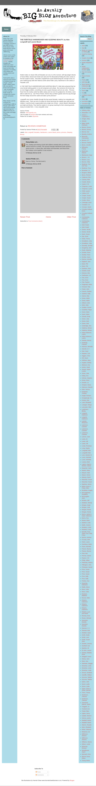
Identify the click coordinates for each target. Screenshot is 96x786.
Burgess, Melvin (86, 172)
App (83, 48)
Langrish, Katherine (85, 414)
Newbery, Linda (86, 527)
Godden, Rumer (86, 307)
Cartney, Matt (86, 179)
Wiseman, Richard (85, 747)
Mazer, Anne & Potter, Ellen (86, 487)
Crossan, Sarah (86, 207)
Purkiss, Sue (85, 581)
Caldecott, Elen (86, 177)
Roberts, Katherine (85, 601)
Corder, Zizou (86, 200)
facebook (33, 114)
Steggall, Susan (86, 656)
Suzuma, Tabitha (87, 677)
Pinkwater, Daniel (87, 567)
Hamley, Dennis (86, 340)
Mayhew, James (86, 484)
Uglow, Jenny (86, 713)
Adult (83, 45)
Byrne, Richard (86, 175)
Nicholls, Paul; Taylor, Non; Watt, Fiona (87, 533)
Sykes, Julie (85, 682)
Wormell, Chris (86, 754)
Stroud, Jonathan (87, 672)
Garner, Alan (85, 296)
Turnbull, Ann (86, 709)
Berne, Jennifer (86, 145)
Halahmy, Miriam (87, 328)
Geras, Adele (86, 298)
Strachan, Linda (86, 666)
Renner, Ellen (86, 598)
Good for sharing (87, 54)
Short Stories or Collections (86, 85)
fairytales (36, 132)
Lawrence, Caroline (85, 425)
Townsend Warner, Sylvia (86, 703)
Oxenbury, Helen (87, 544)
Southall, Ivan (86, 646)
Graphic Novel (86, 58)
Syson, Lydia (86, 684)
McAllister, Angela (87, 490)
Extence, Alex (86, 273)
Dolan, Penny (86, 238)
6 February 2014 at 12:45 (33, 153)
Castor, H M (85, 184)
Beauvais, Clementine (85, 137)
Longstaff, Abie (86, 450)
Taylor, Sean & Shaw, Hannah (86, 689)
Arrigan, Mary (86, 119)
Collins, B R (85, 193)
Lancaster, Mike (86, 407)
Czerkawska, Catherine (86, 218)
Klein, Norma (86, 389)
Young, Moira (86, 760)
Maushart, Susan (87, 479)
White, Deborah (86, 729)
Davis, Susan (86, 234)
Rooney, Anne (86, 616)
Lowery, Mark (86, 462)
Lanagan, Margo (87, 405)
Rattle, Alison (86, 587)
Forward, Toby (86, 287)
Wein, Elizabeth (86, 727)
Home (48, 217)
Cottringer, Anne (86, 202)
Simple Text (85, 88)
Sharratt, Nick (86, 630)
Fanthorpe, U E (86, 275)
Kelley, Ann (85, 375)
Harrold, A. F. (86, 349)
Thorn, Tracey (86, 692)
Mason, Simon (86, 475)
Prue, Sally (85, 576)
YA (83, 93)
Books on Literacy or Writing (87, 51)
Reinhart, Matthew (84, 594)
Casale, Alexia (86, 182)
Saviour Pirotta (31, 159)
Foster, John (85, 289)
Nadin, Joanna (86, 525)
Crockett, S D (86, 204)
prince (58, 132)
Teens (83, 90)
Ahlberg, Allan (86, 110)
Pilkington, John (86, 565)
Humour (84, 60)
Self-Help (84, 82)
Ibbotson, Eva (86, 365)
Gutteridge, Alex (86, 326)
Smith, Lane (85, 637)
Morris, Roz (85, 518)
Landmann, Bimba (85, 410)
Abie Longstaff (29, 132)
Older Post (71, 217)
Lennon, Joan (86, 437)
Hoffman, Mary (86, 360)
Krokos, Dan (85, 400)
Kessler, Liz (85, 382)
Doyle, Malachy (86, 250)
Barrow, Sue (85, 132)
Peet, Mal (85, 553)
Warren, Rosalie (86, 725)
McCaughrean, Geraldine (86, 493)
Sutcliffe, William (87, 675)
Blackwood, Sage (87, 155)
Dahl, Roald (85, 225)
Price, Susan (85, 569)
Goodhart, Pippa (87, 309)
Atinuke (84, 121)
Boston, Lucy (86, 159)
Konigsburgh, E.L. (87, 398)
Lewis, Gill (85, 441)
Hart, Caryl (85, 351)
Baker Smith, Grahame (86, 124)
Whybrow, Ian (86, 732)
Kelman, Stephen (87, 378)
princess (63, 132)
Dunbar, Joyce (86, 257)
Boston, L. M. (86, 157)
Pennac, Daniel (86, 555)
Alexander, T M (86, 112)
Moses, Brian (86, 520)
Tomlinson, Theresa (85, 695)
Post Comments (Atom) (35, 221)
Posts (38, 772)
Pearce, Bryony (86, 549)
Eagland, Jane (86, 261)
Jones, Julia (85, 373)
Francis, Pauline (86, 291)
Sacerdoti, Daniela (85, 621)
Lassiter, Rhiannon (85, 422)
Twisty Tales (85, 711)
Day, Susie (85, 236)
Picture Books (86, 76)
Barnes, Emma (86, 127)
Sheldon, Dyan (86, 633)
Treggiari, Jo (85, 706)
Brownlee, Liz (86, 170)
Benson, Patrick (86, 142)
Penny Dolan (30, 142)
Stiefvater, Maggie (87, 663)
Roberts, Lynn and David (86, 612)
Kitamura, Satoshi (87, 387)
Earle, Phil (85, 264)
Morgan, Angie (86, 505)
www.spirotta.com (31, 112)
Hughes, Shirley (86, 362)
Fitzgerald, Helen (87, 284)
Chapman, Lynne (87, 188)
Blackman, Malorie (85, 152)
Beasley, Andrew (87, 134)
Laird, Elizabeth (86, 402)
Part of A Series (86, 72)
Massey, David (86, 477)
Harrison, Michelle (87, 346)
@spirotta (35, 116)
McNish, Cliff (85, 500)
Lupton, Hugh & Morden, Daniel (86, 465)
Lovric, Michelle (86, 457)
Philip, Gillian (86, 560)
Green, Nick (85, 321)
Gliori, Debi (85, 305)
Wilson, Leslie (86, 744)
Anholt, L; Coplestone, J (86, 115)
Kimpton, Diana (86, 385)
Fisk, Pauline (86, 282)
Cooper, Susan (86, 195)
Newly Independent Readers (85, 68)
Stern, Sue (85, 661)
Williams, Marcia (87, 742)
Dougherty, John (87, 248)
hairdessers (43, 132)
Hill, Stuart (85, 358)
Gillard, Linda (86, 303)
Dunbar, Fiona (86, 252)
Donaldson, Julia (87, 241)
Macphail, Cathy (86, 468)
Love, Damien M (87, 455)
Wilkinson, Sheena (85, 734)
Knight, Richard (86, 395)
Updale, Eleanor (86, 716)
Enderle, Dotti (86, 270)
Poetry (84, 80)
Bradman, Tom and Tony (86, 165)
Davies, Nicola (86, 229)
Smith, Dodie (86, 635)
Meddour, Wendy (87, 503)
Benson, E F (85, 140)
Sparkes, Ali (85, 648)
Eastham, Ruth (86, 268)
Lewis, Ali (84, 439)
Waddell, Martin (86, 720)
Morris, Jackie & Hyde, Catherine (87, 515)
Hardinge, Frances (85, 343)
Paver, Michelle (86, 546)
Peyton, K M (85, 558)
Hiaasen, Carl (86, 353)
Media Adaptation (87, 62)
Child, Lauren (86, 191)
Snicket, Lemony (87, 643)
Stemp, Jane (85, 659)
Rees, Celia (85, 589)
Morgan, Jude (86, 507)
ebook (84, 99)
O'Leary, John (86, 539)
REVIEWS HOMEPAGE (37, 126)
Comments (40, 775)
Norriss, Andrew (86, 537)
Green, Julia (85, 319)
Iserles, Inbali (86, 367)
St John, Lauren (86, 650)
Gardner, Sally (86, 293)
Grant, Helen (85, 312)
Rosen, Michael (86, 618)
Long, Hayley (86, 448)
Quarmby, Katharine (85, 584)
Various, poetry (86, 718)
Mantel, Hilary (86, 470)
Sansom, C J (86, 628)
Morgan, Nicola (86, 509)
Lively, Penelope (87, 446)
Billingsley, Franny (85, 148)
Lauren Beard (52, 132)
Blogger (72, 780)
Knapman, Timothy (85, 392)
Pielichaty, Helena (87, 562)
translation (85, 103)
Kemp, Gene (85, 380)
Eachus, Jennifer (87, 259)
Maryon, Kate (86, 473)
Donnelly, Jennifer (87, 245)
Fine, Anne (85, 277)
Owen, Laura (86, 542)
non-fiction (85, 101)
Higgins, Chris (86, 356)
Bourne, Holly (86, 162)
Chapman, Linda (87, 186)
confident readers (87, 95)
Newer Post (25, 217)
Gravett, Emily (86, 316)
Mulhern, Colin (86, 522)
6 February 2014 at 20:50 (33, 164)
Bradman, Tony (86, 168)
